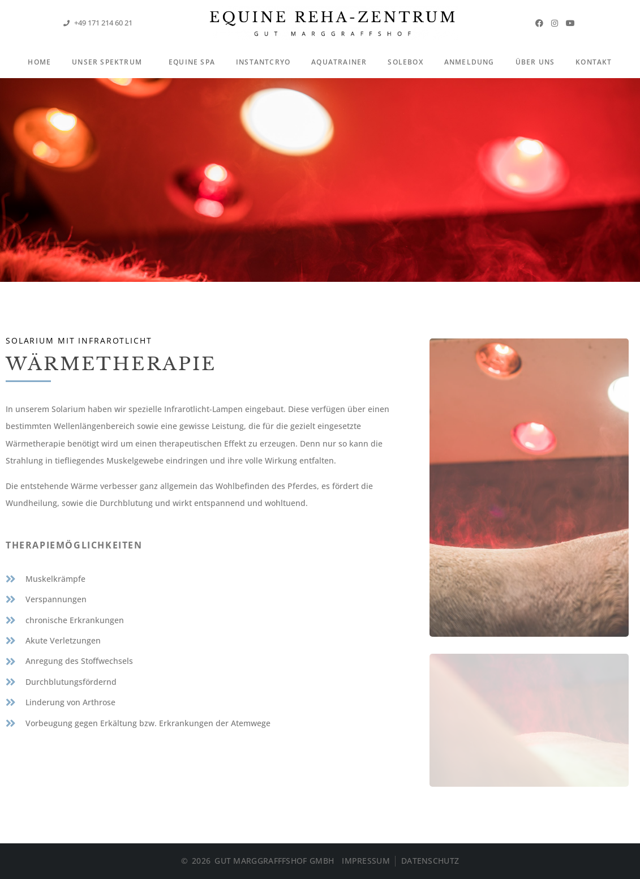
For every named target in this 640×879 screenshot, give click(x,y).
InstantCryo (263, 62)
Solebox (405, 62)
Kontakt (593, 62)
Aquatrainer (339, 62)
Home (39, 62)
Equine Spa (192, 62)
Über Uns (535, 62)
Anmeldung (469, 62)
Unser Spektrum (110, 62)
